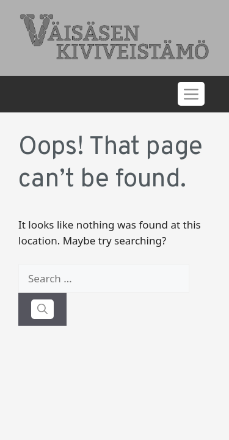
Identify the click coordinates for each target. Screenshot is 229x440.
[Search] (42, 309)
